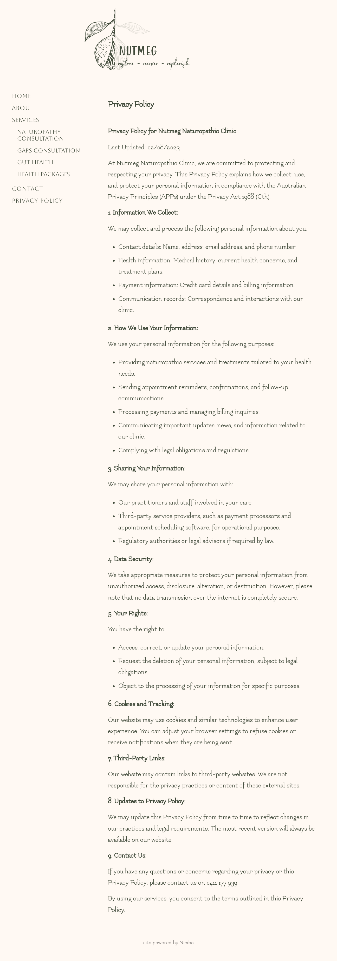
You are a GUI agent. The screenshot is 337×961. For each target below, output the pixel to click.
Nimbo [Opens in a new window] (186, 942)
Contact (27, 188)
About (23, 108)
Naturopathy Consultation (40, 135)
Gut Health (35, 162)
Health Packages (43, 174)
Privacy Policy (37, 200)
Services (25, 120)
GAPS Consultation (48, 150)
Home (21, 96)
